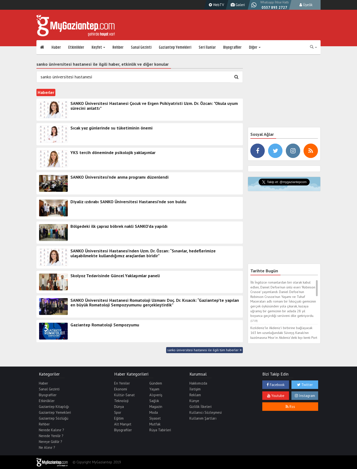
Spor (117, 412)
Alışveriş (155, 395)
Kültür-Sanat (124, 395)
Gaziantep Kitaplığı (54, 406)
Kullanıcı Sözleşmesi (205, 412)
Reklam (195, 395)
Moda (153, 412)
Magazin (155, 406)
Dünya (119, 406)
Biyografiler (232, 47)
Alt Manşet (122, 424)
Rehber (118, 47)
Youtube (275, 395)
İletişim (195, 389)
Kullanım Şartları (202, 418)
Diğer (255, 47)
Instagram (305, 395)
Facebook (276, 384)
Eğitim (119, 418)
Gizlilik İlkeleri (200, 406)
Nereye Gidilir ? (50, 441)
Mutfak (155, 424)
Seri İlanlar (207, 47)
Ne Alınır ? (47, 447)
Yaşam (154, 389)
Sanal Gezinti (141, 47)
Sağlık (154, 400)
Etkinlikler (76, 47)
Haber (56, 47)
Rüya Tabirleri (160, 430)
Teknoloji (121, 400)
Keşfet (98, 47)
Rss (290, 406)
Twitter (305, 384)
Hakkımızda (198, 383)
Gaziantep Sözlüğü (53, 418)
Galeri (237, 4)
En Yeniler (122, 383)
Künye (194, 400)
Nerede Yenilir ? (51, 435)
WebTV (216, 4)
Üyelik (306, 4)
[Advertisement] (284, 90)
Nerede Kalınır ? (51, 430)
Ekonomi (120, 389)
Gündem (155, 383)
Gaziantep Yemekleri (175, 47)
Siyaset (155, 418)
